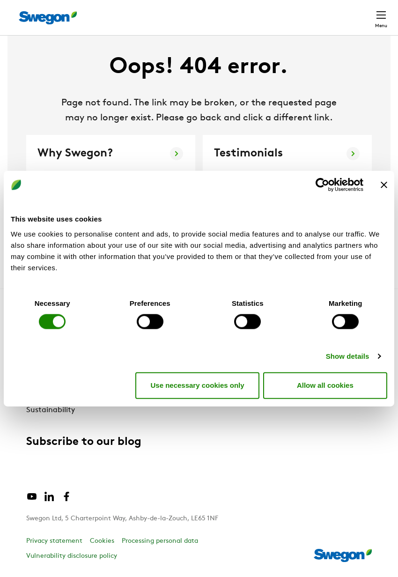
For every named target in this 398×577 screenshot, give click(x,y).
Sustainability (50, 410)
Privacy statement (54, 541)
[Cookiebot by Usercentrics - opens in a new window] (322, 185)
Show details (347, 356)
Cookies (102, 541)
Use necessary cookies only (197, 385)
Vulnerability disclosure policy (71, 556)
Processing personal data (160, 541)
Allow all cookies (325, 385)
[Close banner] (384, 185)
